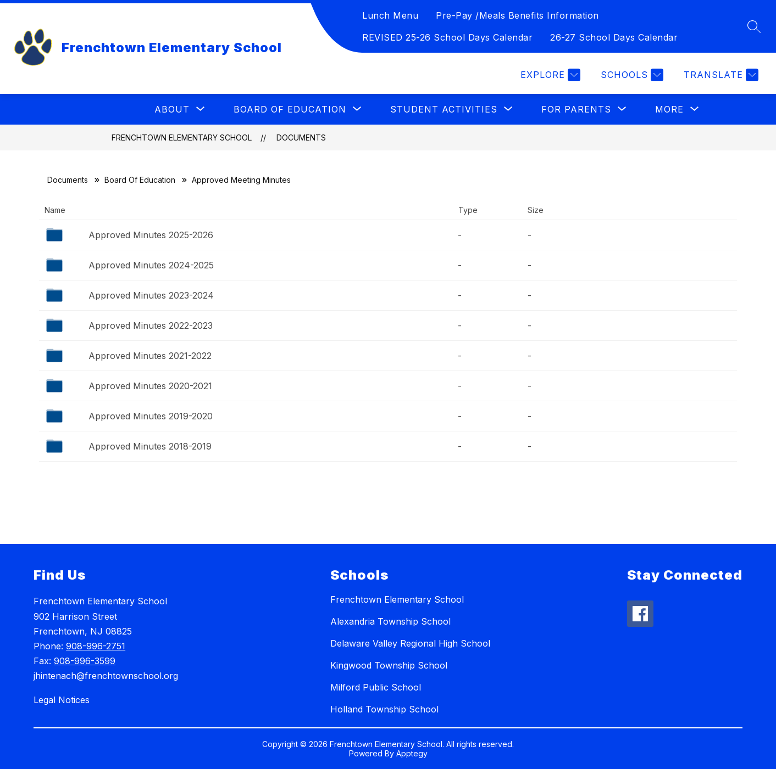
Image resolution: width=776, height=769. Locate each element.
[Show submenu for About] (172, 109)
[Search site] (754, 26)
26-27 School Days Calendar (614, 37)
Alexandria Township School (390, 621)
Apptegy (412, 753)
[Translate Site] (719, 75)
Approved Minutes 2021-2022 (150, 355)
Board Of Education (139, 179)
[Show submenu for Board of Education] (290, 109)
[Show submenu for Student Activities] (443, 109)
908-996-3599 (84, 660)
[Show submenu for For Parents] (576, 109)
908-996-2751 (95, 646)
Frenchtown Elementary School (182, 137)
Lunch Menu (390, 15)
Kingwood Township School (388, 665)
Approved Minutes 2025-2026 (150, 234)
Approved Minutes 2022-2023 (150, 325)
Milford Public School (375, 687)
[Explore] (549, 75)
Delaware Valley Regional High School (410, 643)
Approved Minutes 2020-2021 (150, 385)
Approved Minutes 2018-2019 (150, 446)
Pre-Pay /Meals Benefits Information (517, 15)
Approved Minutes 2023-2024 (151, 295)
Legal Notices (62, 699)
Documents (301, 137)
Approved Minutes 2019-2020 (150, 416)
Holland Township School (384, 709)
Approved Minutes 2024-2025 (151, 265)
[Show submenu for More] (669, 109)
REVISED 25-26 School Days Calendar (447, 37)
